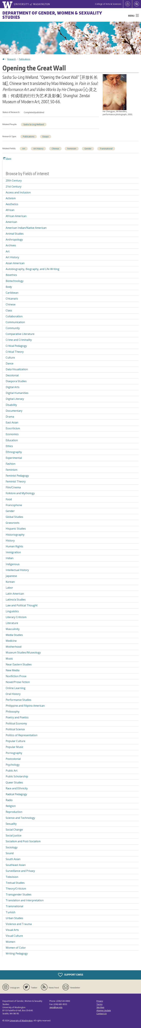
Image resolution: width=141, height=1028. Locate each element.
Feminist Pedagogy (17, 475)
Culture (10, 357)
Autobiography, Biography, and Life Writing (32, 269)
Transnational (106, 148)
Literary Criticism (16, 617)
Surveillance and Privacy (20, 871)
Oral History (13, 694)
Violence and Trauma (19, 924)
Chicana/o (12, 298)
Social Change (14, 829)
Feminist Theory (16, 481)
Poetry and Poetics (17, 717)
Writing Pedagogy (17, 953)
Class (9, 310)
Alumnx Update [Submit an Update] (103, 1010)
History (10, 540)
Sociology (11, 847)
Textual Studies (15, 883)
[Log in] (127, 4)
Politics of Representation (21, 735)
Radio (9, 800)
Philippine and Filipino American (25, 705)
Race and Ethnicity (17, 788)
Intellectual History (17, 570)
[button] (114, 92)
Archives (11, 245)
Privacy (99, 1001)
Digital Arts (12, 387)
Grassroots (12, 523)
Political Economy (16, 723)
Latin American (15, 593)
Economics (12, 434)
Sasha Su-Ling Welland (33, 124)
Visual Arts (12, 930)
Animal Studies (15, 233)
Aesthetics (12, 204)
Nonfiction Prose (16, 676)
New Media (12, 670)
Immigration (13, 552)
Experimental (14, 458)
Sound (10, 853)
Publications (24, 59)
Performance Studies (18, 700)
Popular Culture (15, 741)
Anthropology (14, 239)
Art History (38, 148)
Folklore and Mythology (20, 493)
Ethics (9, 446)
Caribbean (12, 292)
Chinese (55, 148)
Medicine (11, 641)
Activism (11, 198)
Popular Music (14, 747)
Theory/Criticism (16, 888)
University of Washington (21, 1020)
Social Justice (13, 835)
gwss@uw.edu (55, 1007)
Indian (9, 558)
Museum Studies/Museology (23, 652)
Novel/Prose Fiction (18, 682)
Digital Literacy (15, 399)
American (11, 222)
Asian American (15, 263)
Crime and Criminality (19, 340)
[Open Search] (136, 4)
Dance (9, 363)
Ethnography (14, 452)
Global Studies (14, 517)
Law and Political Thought (21, 605)
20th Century (14, 180)
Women (10, 942)
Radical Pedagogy (16, 794)
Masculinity (13, 629)
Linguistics (12, 611)
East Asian (12, 422)
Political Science (15, 729)
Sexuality (11, 823)
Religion (11, 806)
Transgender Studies (18, 894)
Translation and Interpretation (25, 900)
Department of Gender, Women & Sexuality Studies (52, 15)
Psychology (13, 764)
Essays (46, 136)
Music (9, 658)
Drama (10, 416)
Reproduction (14, 812)
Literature (12, 623)
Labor (9, 587)
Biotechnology (14, 281)
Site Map (100, 1007)
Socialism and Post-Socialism (23, 841)
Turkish (10, 912)
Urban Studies (14, 918)
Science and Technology (20, 818)
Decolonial (12, 375)
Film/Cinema (13, 487)
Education (12, 440)
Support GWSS (70, 975)
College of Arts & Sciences (108, 4)
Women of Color (16, 947)
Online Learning (15, 688)
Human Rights (14, 546)
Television (12, 877)
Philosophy (12, 711)
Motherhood (13, 646)
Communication (15, 322)
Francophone (14, 505)
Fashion (10, 463)
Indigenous (13, 564)
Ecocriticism (13, 428)
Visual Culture (14, 936)
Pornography (14, 753)
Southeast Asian (16, 865)
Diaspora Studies (16, 381)
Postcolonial (13, 759)
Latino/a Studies (16, 599)
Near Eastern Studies (19, 664)
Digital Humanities (17, 393)
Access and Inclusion (18, 192)
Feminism (71, 148)
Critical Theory (15, 351)
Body (9, 287)
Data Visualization (17, 369)
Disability (11, 405)
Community (13, 328)
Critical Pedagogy (16, 346)
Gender (87, 148)
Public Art (11, 770)
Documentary (14, 411)
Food (9, 499)
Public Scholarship (17, 776)
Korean (10, 582)
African (10, 210)
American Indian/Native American (26, 228)
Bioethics (11, 275)
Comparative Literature (20, 334)
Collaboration (14, 316)
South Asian (13, 859)
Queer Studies (14, 782)
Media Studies (14, 635)
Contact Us (101, 1013)
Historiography (15, 534)
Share (7, 158)
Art (23, 148)
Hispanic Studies (16, 528)
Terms (99, 1004)
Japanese (11, 576)
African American (16, 216)
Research (11, 59)
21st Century (13, 186)
